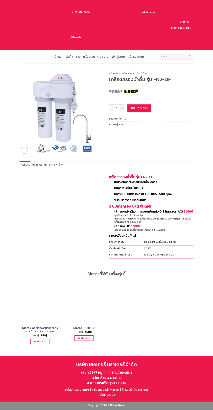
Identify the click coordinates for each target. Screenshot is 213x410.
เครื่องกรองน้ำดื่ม (130, 73)
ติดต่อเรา (103, 56)
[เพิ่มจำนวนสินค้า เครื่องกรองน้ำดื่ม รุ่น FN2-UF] (122, 108)
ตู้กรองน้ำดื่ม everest (134, 389)
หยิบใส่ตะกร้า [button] (40, 341)
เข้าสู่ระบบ (118, 56)
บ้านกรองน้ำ (107, 394)
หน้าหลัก (58, 56)
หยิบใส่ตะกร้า (139, 108)
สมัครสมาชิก (135, 56)
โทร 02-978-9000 (55, 12)
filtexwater (51, 37)
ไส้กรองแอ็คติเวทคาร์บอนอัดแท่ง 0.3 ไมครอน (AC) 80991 (40, 329)
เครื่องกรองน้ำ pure (77, 389)
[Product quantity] (116, 108)
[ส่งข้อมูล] (190, 57)
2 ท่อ (145, 73)
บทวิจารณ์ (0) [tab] (56, 164)
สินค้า (69, 56)
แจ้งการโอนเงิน (85, 56)
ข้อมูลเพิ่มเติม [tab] (39, 165)
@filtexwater (124, 12)
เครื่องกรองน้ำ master (105, 389)
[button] (184, 22)
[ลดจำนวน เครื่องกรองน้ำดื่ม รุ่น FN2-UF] (111, 108)
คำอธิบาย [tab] (25, 164)
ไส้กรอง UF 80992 (84, 328)
